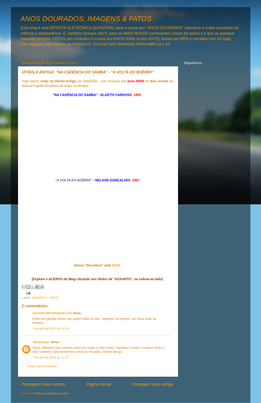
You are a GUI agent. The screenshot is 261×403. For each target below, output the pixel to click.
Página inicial (98, 384)
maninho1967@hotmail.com (52, 313)
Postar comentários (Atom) (51, 393)
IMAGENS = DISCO (45, 297)
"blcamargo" (41, 342)
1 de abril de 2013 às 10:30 (50, 328)
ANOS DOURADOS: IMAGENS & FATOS (85, 19)
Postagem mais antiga (152, 384)
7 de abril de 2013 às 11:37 (50, 357)
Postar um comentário (42, 366)
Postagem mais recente (43, 384)
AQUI (116, 265)
